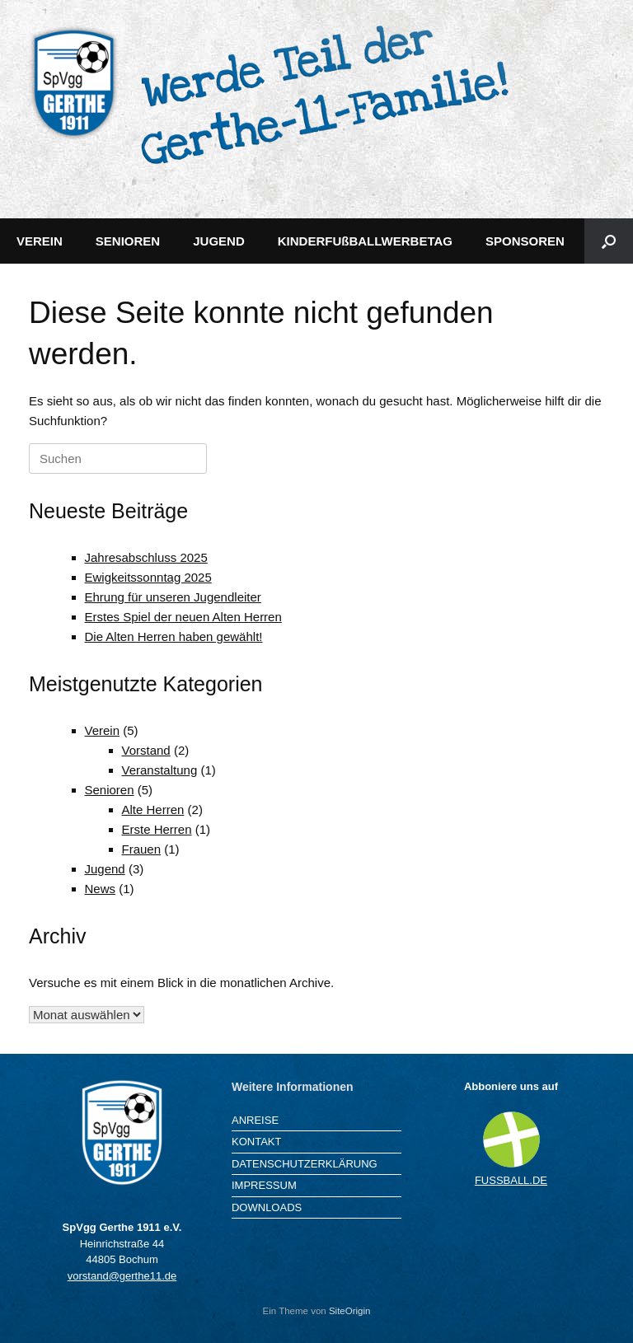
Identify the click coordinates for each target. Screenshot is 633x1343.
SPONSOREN (525, 241)
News (100, 889)
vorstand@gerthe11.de (122, 1276)
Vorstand (146, 750)
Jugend (105, 869)
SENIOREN (128, 241)
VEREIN (39, 241)
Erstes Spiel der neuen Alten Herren (183, 617)
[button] (608, 241)
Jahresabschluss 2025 (146, 557)
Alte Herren (153, 810)
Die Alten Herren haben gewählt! (174, 636)
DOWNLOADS (267, 1207)
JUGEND (219, 241)
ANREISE (255, 1120)
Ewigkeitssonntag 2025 (148, 577)
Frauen (142, 849)
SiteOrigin (350, 1311)
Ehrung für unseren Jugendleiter (173, 597)
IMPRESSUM (264, 1185)
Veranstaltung (160, 770)
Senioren (109, 790)
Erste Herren (157, 829)
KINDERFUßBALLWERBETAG (365, 241)
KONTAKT (256, 1141)
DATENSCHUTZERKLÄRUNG (304, 1164)
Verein (102, 730)
